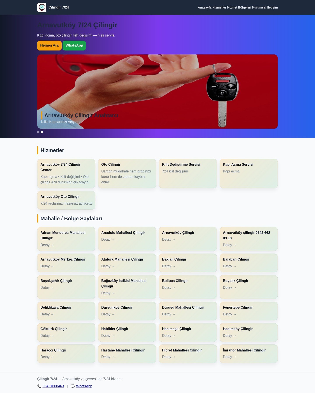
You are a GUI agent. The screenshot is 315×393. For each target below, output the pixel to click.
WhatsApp (74, 45)
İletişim (272, 7)
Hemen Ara (49, 45)
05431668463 (53, 386)
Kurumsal (259, 7)
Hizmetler (219, 7)
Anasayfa (204, 7)
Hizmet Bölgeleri (239, 7)
